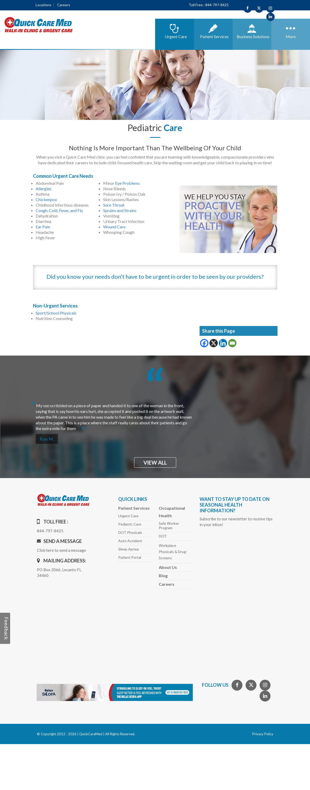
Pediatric (129, 524)
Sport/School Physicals (56, 312)
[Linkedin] (223, 343)
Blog (163, 575)
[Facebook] (204, 343)
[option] (155, 415)
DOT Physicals (130, 532)
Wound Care (114, 226)
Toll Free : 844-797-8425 (209, 5)
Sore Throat (113, 204)
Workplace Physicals (173, 551)
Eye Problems (127, 183)
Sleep (128, 549)
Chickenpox (46, 199)
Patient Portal (129, 557)
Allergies (43, 188)
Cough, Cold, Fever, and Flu (59, 210)
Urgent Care (128, 516)
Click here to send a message (61, 550)
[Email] (232, 343)
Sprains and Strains (119, 210)
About (168, 567)
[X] (213, 343)
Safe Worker (169, 525)
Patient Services (134, 508)
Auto (130, 541)
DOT (163, 536)
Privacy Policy (262, 734)
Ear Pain (43, 226)
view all (155, 462)
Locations (43, 5)
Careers (63, 5)
